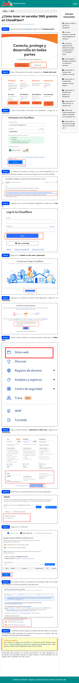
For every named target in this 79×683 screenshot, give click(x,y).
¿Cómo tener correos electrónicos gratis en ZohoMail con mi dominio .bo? (68, 113)
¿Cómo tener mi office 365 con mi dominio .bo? (68, 103)
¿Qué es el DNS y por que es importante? (69, 26)
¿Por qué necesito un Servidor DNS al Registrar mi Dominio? (68, 35)
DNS (12, 11)
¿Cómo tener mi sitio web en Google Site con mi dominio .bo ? (68, 125)
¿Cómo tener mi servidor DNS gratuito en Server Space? (68, 82)
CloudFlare (28, 29)
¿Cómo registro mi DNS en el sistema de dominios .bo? (30, 644)
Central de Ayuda (13, 3)
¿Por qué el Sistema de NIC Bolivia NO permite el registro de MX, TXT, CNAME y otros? (68, 49)
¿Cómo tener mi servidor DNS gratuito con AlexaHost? (68, 93)
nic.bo (75, 3)
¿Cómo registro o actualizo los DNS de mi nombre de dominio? (69, 62)
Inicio (5, 11)
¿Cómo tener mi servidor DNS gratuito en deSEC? (68, 72)
